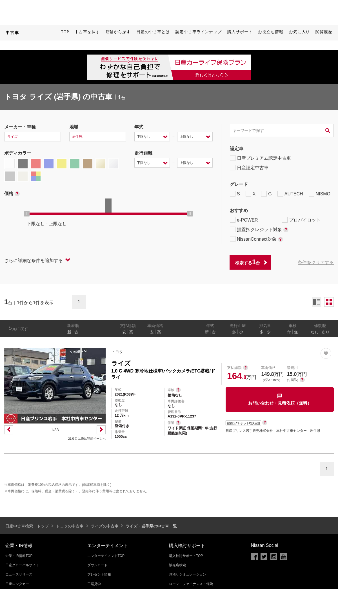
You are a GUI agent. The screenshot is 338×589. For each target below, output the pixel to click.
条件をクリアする (316, 262)
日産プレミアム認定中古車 (260, 158)
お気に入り (299, 32)
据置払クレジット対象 (259, 229)
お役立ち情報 (270, 32)
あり (326, 332)
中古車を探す (87, 32)
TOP (65, 32)
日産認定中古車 (249, 167)
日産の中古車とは (153, 32)
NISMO (319, 194)
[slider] (27, 213)
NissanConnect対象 (256, 239)
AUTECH (290, 194)
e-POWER (244, 220)
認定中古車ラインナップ (198, 32)
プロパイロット (301, 220)
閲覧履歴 (323, 32)
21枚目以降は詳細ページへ (87, 438)
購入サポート (239, 32)
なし (315, 332)
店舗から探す (118, 32)
